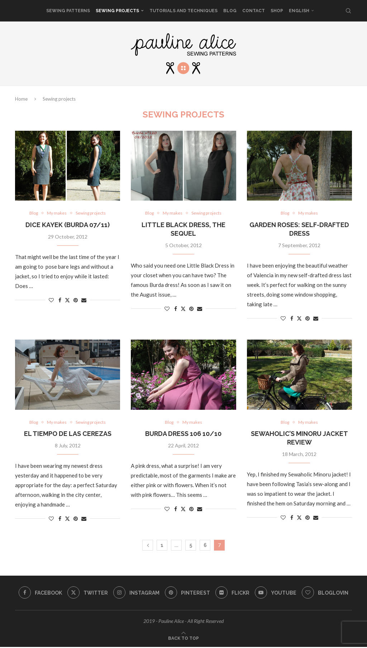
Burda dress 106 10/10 (183, 434)
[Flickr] (233, 593)
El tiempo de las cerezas (67, 434)
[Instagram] (135, 593)
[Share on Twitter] (67, 300)
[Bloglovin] (327, 593)
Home (21, 99)
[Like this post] (51, 300)
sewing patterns (68, 10)
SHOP (277, 10)
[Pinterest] (187, 593)
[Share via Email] (83, 300)
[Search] (348, 10)
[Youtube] (277, 593)
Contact (253, 10)
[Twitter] (86, 593)
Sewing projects (117, 10)
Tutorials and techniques (183, 10)
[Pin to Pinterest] (75, 300)
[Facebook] (38, 593)
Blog (230, 10)
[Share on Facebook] (59, 300)
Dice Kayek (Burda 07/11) (67, 225)
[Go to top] (183, 638)
